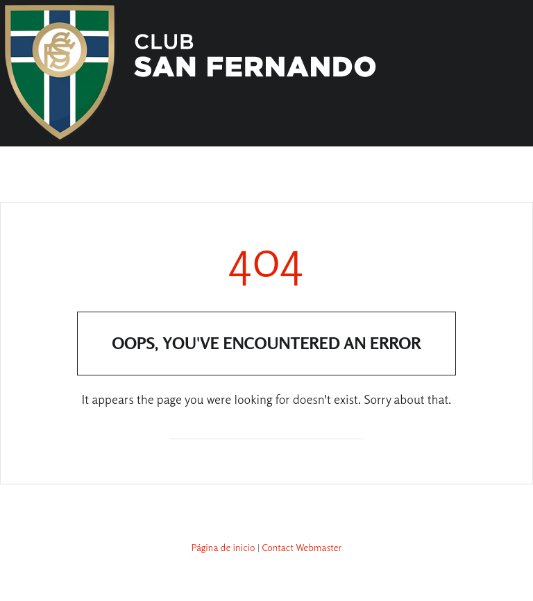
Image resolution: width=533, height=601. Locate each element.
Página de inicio (223, 547)
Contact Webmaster (301, 547)
